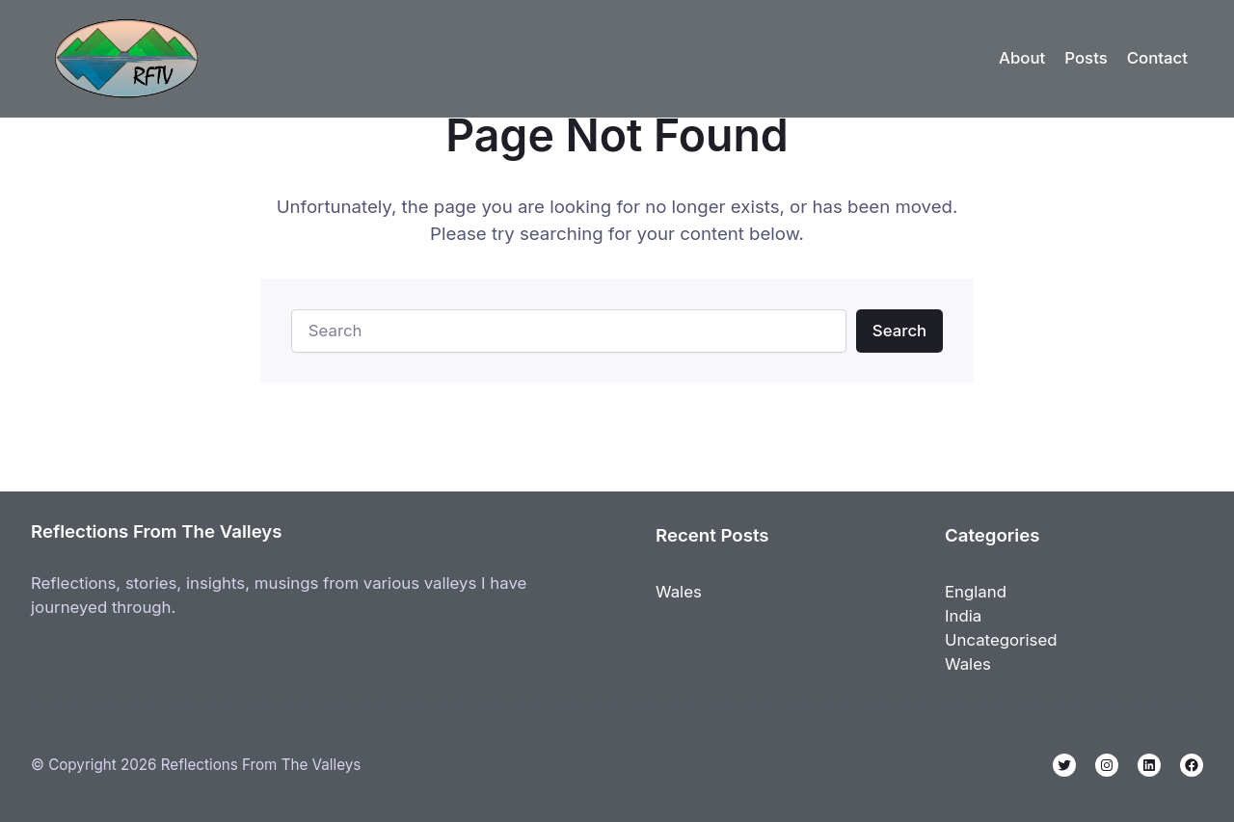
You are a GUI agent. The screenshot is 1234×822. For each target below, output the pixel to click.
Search (899, 330)
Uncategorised (1001, 640)
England (975, 591)
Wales (679, 591)
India (963, 615)
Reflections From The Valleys (156, 531)
